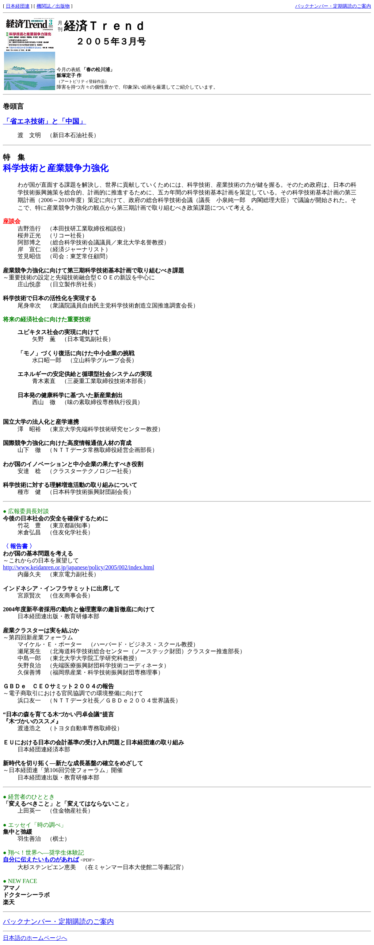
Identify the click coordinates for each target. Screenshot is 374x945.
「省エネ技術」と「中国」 (44, 121)
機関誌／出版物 (53, 6)
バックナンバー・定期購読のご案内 (333, 6)
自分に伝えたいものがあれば (41, 859)
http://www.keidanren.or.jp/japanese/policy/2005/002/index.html (78, 567)
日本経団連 (18, 6)
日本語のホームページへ (35, 938)
